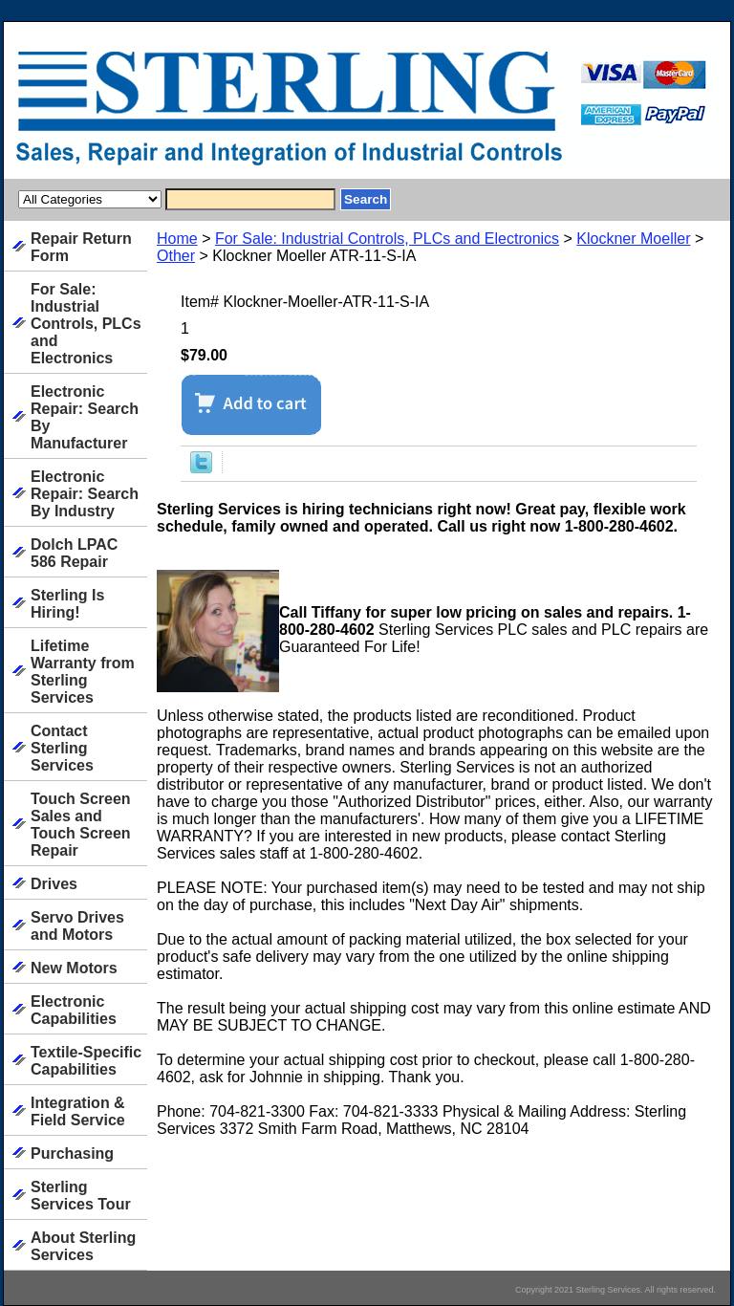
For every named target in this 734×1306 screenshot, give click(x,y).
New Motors (74, 968)
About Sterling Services (83, 1246)
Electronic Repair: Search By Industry (85, 493)
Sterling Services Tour (81, 1195)
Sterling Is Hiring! (67, 603)
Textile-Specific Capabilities (86, 1060)
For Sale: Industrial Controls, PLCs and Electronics (387, 238)
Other (176, 256)
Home (177, 238)
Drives (54, 884)
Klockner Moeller (633, 238)
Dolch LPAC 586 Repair (74, 553)
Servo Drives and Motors (77, 926)
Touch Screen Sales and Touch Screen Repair (81, 825)
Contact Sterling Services (62, 748)
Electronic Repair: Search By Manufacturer (85, 417)
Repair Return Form (81, 247)
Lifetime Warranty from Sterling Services (83, 672)
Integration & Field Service (78, 1111)
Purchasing (72, 1153)
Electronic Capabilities (74, 1010)
